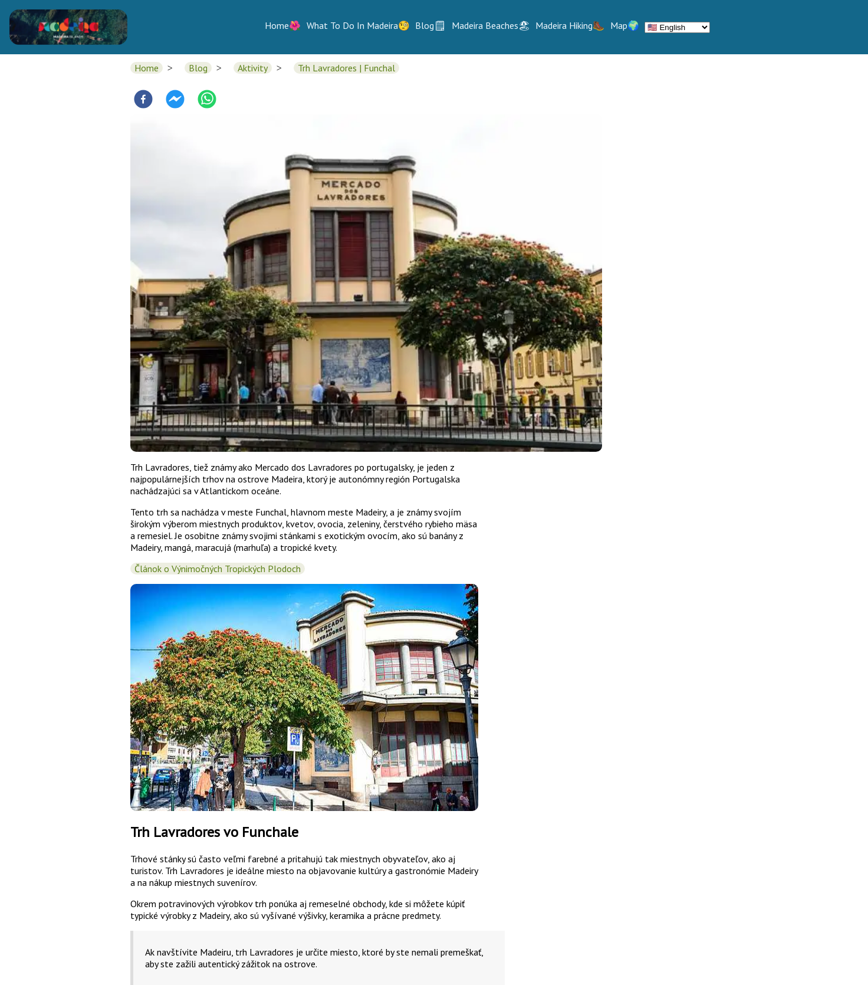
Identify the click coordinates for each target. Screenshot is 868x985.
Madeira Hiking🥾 (569, 25)
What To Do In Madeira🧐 (358, 25)
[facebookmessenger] (175, 100)
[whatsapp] (207, 100)
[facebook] (143, 100)
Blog (198, 68)
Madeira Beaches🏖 (491, 25)
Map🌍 (624, 25)
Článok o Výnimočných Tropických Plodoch (217, 568)
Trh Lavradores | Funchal (346, 68)
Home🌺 (283, 25)
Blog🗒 (430, 25)
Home (146, 68)
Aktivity (253, 68)
